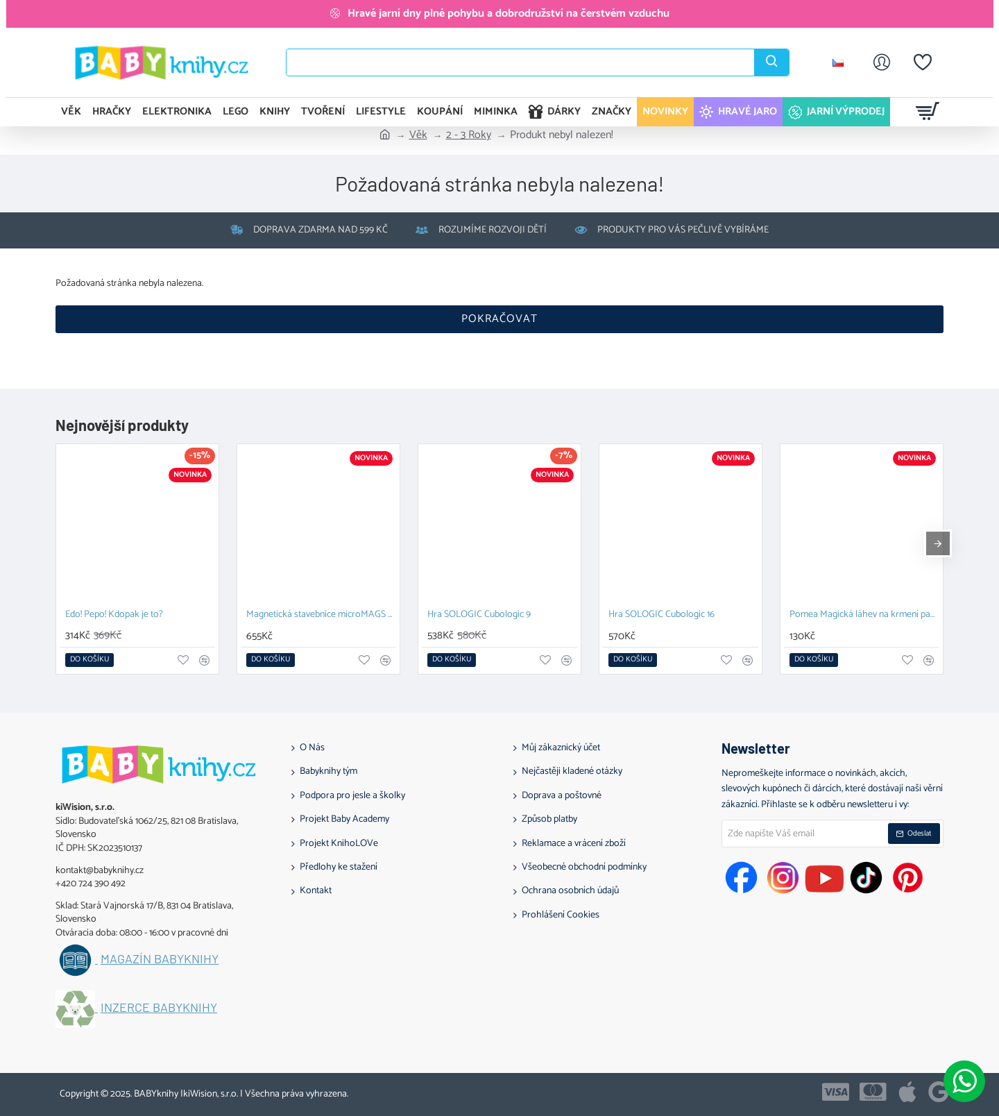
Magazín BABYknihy (160, 959)
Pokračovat (499, 319)
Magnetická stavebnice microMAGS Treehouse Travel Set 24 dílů (321, 615)
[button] (89, 660)
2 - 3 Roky (468, 135)
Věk (418, 135)
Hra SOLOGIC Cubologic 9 (479, 615)
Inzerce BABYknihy (159, 1008)
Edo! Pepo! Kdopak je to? (114, 615)
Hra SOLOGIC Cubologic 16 (661, 615)
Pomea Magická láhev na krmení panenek (864, 615)
